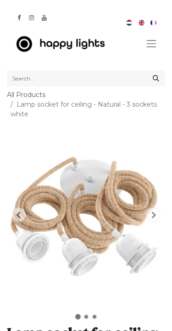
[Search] (156, 78)
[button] (19, 214)
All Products (26, 95)
